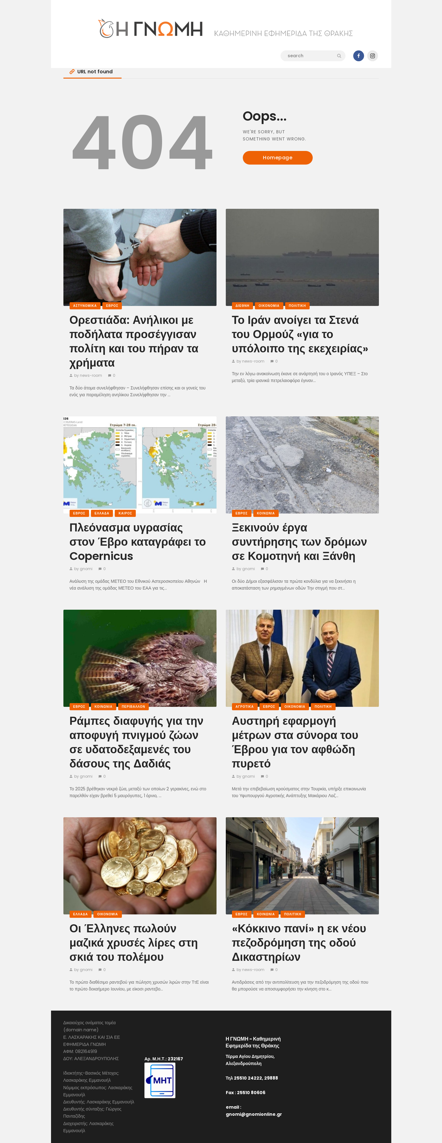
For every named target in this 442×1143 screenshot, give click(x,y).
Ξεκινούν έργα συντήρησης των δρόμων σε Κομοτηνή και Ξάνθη (299, 542)
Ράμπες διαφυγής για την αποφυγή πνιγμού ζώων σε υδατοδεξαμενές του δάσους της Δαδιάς (137, 742)
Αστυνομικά (85, 305)
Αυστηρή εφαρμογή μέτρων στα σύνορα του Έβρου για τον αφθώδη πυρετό (295, 742)
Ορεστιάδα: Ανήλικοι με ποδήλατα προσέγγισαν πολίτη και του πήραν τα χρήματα (134, 341)
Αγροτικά (245, 706)
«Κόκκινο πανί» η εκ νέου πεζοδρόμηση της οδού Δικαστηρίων (299, 943)
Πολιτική (297, 305)
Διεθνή (243, 305)
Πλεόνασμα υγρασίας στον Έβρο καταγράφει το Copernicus (138, 542)
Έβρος (112, 305)
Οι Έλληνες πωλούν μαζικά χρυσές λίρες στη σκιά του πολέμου (134, 943)
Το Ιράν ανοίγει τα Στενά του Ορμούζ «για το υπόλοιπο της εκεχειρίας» (300, 334)
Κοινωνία (266, 513)
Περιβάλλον (133, 706)
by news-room (88, 375)
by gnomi (83, 568)
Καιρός (125, 513)
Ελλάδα (102, 513)
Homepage (277, 157)
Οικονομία (269, 305)
